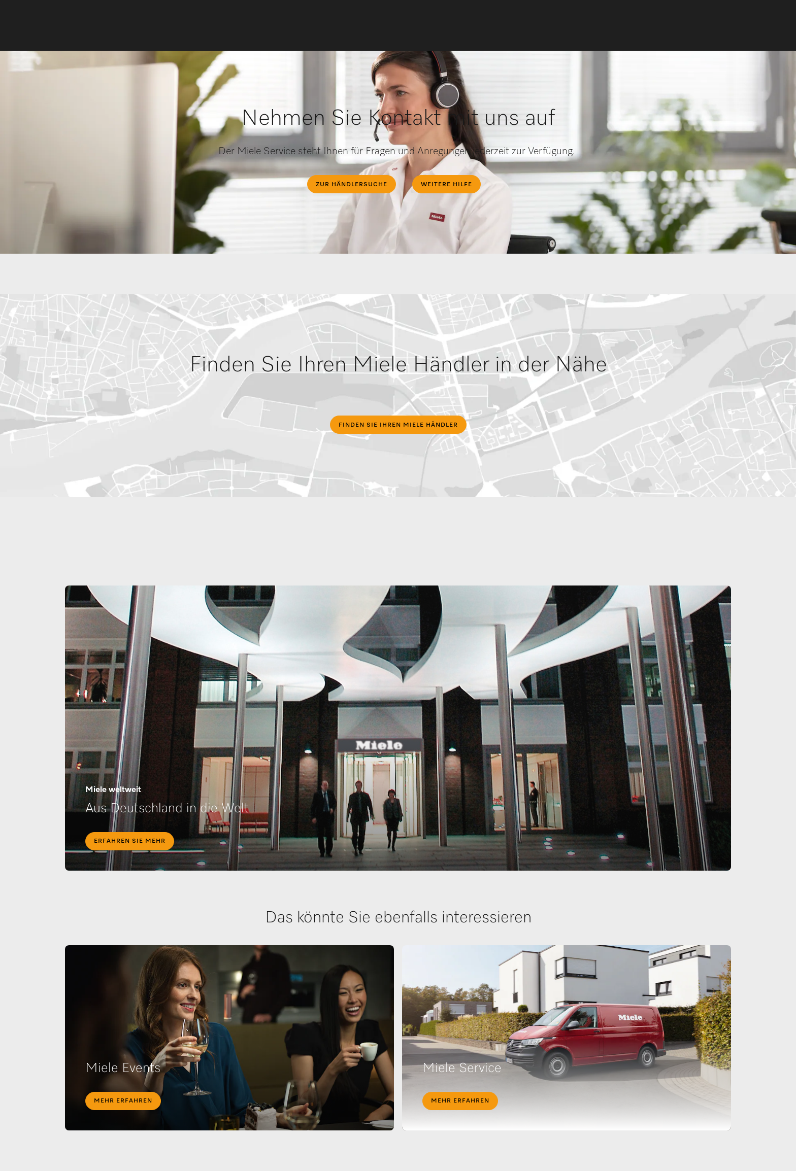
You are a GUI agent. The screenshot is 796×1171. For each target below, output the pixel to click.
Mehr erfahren (123, 1101)
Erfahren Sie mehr (129, 841)
